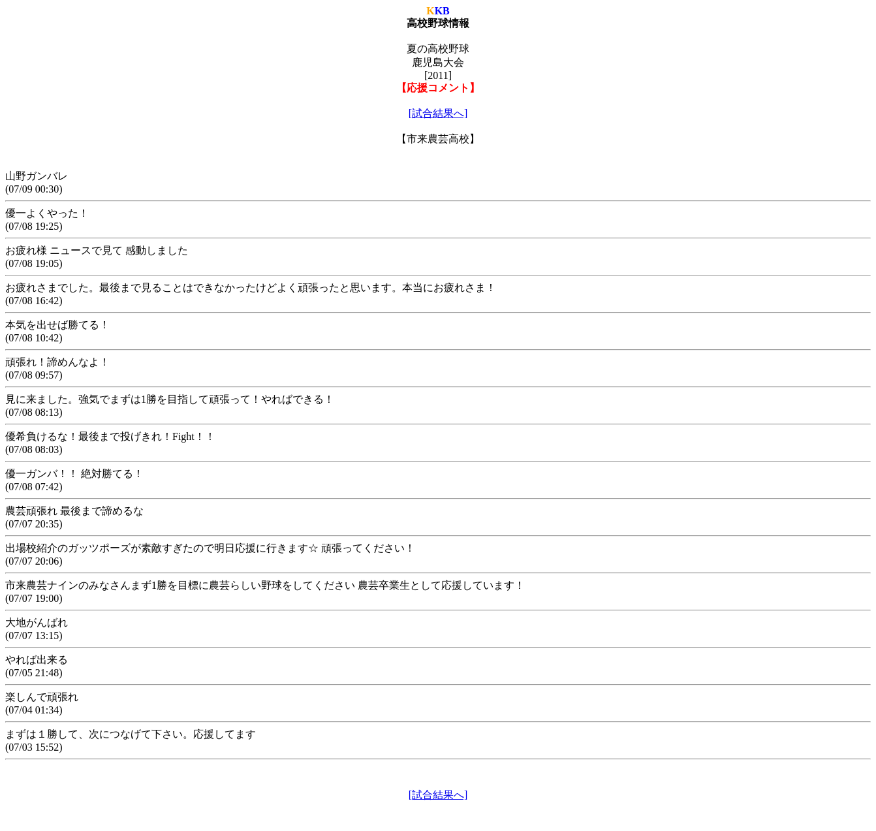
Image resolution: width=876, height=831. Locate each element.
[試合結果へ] (438, 113)
